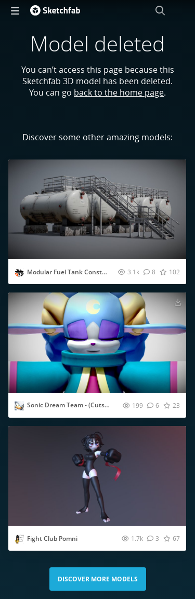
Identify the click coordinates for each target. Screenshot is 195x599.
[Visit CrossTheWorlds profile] (19, 405)
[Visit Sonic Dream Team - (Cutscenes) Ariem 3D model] (97, 342)
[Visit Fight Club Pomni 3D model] (97, 476)
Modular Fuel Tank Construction (75, 272)
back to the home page (119, 92)
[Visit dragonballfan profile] (19, 539)
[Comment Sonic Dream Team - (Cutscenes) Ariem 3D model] (153, 405)
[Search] (160, 10)
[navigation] (15, 10)
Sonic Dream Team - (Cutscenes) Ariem (85, 405)
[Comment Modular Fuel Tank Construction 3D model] (149, 271)
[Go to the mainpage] (55, 10)
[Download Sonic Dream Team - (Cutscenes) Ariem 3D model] (178, 302)
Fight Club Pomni (52, 538)
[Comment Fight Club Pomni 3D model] (153, 538)
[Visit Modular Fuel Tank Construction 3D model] (97, 209)
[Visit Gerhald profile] (19, 272)
